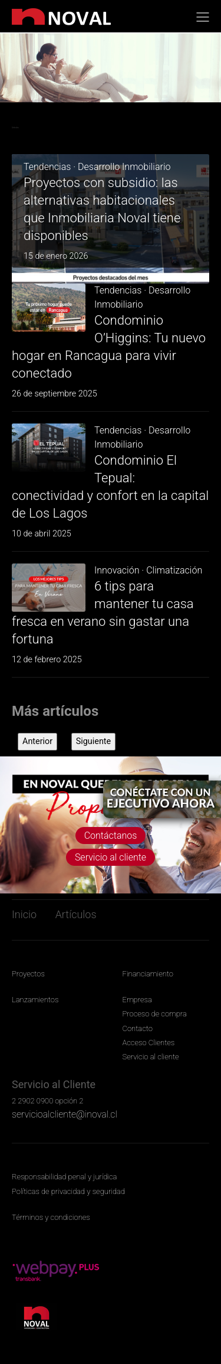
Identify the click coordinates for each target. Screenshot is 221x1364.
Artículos (76, 914)
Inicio (24, 914)
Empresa (137, 999)
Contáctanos (110, 835)
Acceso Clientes (149, 1042)
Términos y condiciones (51, 1217)
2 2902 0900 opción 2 (47, 1100)
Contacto (138, 1028)
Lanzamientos (35, 999)
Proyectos (28, 973)
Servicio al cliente (110, 857)
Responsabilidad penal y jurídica (64, 1176)
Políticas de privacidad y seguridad (68, 1191)
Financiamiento (148, 973)
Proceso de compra (155, 1013)
